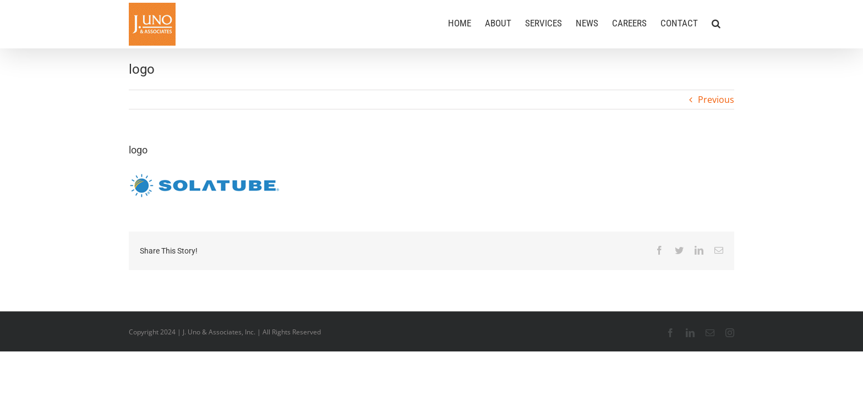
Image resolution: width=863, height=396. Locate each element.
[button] (729, 23)
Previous (716, 100)
